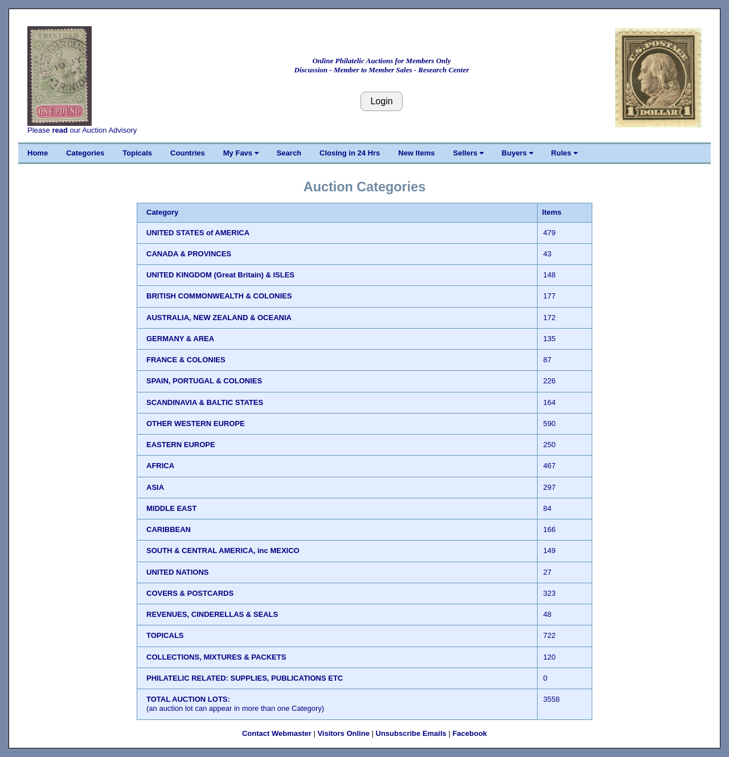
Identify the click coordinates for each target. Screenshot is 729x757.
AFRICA (160, 465)
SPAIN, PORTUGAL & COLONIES (204, 381)
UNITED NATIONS (177, 572)
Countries (187, 153)
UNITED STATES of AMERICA (197, 232)
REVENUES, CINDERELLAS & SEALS (212, 614)
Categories (85, 153)
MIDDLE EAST (171, 508)
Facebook (469, 733)
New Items (416, 153)
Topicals (137, 153)
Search (289, 153)
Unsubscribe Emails (411, 733)
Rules (564, 153)
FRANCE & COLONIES (186, 359)
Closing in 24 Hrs (350, 153)
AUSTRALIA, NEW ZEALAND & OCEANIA (219, 317)
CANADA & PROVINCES (188, 253)
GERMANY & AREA (180, 338)
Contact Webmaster (277, 733)
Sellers (468, 153)
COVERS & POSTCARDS (190, 593)
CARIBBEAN (168, 529)
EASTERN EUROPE (180, 444)
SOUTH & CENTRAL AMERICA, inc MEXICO (223, 550)
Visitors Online (343, 733)
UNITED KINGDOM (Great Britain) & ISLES (220, 275)
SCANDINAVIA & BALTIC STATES (204, 402)
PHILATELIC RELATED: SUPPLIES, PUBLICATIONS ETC (244, 678)
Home (37, 153)
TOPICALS (165, 635)
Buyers (517, 153)
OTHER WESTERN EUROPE (195, 423)
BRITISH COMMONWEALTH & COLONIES (219, 296)
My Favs (241, 153)
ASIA (155, 487)
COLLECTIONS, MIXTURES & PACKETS (216, 657)
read (59, 130)
